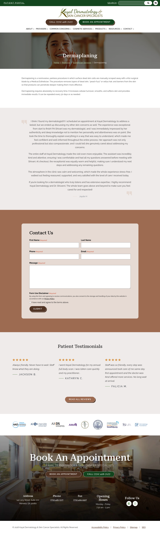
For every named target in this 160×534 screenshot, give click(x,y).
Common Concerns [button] (60, 29)
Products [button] (101, 29)
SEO (144, 527)
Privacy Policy (49, 299)
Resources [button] (115, 29)
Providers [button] (42, 29)
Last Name (86, 240)
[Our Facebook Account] (129, 503)
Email (87, 251)
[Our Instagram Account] (135, 503)
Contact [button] (128, 29)
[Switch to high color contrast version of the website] (155, 2)
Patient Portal (14, 3)
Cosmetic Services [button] (83, 29)
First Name (38, 240)
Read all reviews (80, 399)
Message (37, 263)
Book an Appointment (96, 22)
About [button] (30, 29)
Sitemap (133, 527)
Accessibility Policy (100, 527)
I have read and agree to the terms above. (50, 302)
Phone (36, 251)
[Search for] (135, 3)
